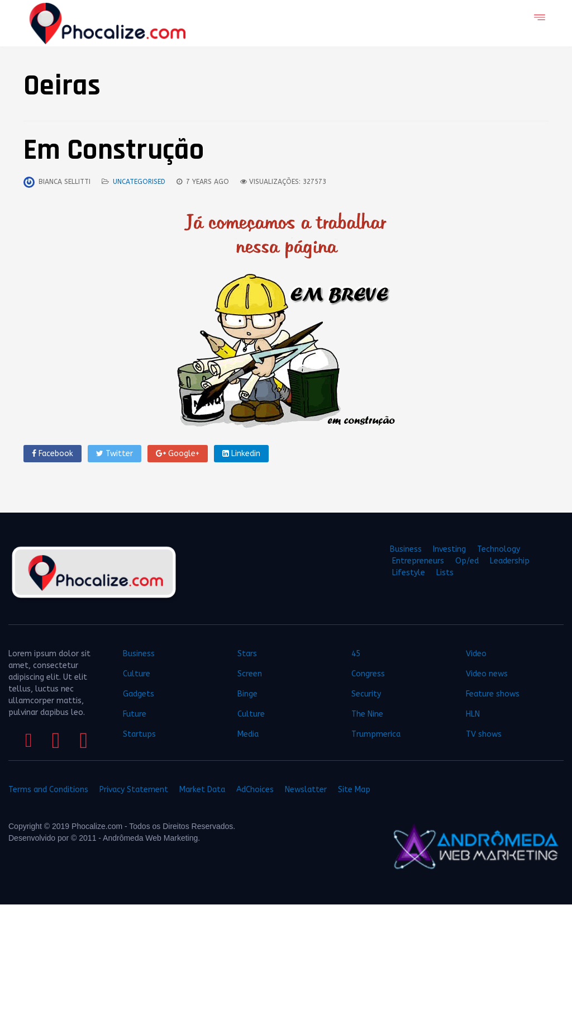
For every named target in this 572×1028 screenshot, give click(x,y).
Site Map (354, 789)
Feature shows (492, 694)
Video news (487, 674)
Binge (247, 694)
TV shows (485, 734)
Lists (445, 572)
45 (355, 654)
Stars (247, 654)
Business (406, 549)
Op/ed (467, 561)
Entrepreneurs (418, 561)
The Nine (367, 714)
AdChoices (255, 789)
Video (476, 654)
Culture (136, 674)
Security (366, 694)
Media (248, 734)
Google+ (177, 453)
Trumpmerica (376, 734)
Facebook (52, 453)
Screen (249, 674)
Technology (498, 549)
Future (134, 714)
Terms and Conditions (48, 789)
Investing (449, 549)
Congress (368, 674)
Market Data (202, 789)
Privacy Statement (133, 789)
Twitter (114, 453)
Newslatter (306, 789)
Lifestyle (408, 572)
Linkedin (241, 453)
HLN (473, 714)
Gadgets (138, 694)
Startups (139, 734)
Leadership (510, 561)
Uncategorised (139, 182)
